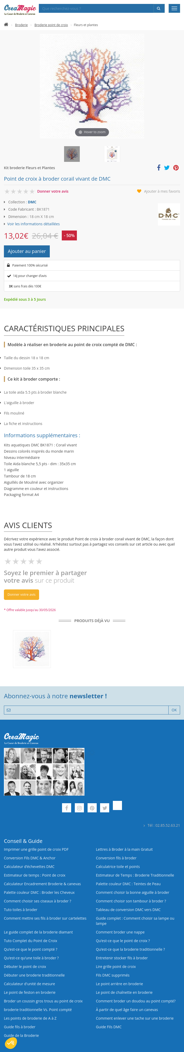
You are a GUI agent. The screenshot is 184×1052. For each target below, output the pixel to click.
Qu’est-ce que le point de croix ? (123, 940)
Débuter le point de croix (25, 966)
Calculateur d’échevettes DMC (29, 866)
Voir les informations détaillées (33, 223)
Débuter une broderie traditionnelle (34, 975)
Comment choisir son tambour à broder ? (131, 901)
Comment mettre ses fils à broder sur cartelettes (45, 918)
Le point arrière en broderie (119, 983)
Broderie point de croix (51, 25)
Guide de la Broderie (21, 1035)
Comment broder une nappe (120, 932)
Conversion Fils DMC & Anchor (30, 857)
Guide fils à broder (19, 1026)
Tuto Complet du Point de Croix (30, 940)
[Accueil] (6, 25)
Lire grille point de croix (116, 966)
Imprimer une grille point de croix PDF (36, 849)
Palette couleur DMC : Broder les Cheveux (39, 892)
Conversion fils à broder (116, 857)
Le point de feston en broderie (30, 992)
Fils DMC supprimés (113, 975)
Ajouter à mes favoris (162, 191)
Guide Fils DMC (109, 1026)
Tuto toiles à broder (20, 909)
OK (174, 709)
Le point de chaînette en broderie (124, 992)
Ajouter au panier (27, 251)
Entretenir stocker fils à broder (122, 957)
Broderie (21, 25)
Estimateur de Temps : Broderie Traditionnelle (135, 875)
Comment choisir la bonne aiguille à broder (132, 892)
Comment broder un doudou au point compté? (136, 1000)
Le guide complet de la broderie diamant (38, 932)
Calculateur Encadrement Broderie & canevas (42, 883)
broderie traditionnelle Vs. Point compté (38, 1009)
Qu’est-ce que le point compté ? (30, 949)
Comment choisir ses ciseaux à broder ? (37, 901)
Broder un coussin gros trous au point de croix (43, 1000)
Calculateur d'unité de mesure (29, 983)
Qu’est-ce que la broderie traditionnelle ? (130, 949)
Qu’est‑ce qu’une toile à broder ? (31, 957)
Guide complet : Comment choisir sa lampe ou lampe (135, 921)
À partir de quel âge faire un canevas (127, 1009)
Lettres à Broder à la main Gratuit (124, 849)
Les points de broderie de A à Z (30, 1018)
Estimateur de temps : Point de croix (34, 875)
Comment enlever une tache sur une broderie (135, 1018)
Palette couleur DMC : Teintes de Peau (128, 883)
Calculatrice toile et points (118, 866)
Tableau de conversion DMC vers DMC (128, 909)
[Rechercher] (159, 8)
